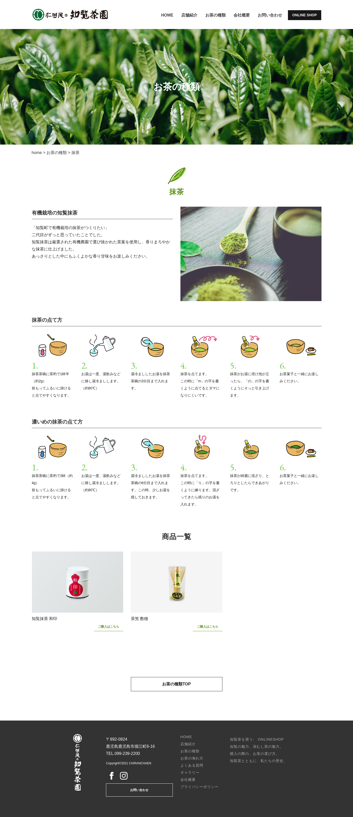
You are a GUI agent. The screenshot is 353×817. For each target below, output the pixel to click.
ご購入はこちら (108, 626)
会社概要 (242, 15)
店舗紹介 (189, 15)
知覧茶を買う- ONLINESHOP (257, 739)
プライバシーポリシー (199, 787)
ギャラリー (189, 772)
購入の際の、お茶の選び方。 (255, 754)
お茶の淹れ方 (191, 758)
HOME (167, 15)
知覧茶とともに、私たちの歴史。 (258, 761)
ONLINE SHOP (304, 15)
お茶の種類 (215, 15)
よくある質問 (191, 765)
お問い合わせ (270, 15)
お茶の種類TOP (176, 684)
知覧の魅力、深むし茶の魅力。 (256, 746)
